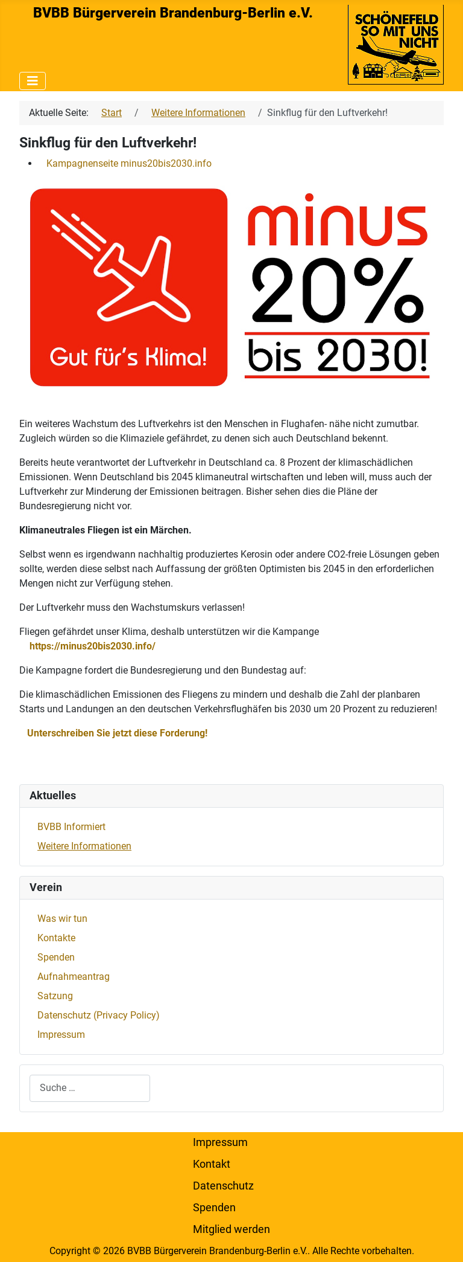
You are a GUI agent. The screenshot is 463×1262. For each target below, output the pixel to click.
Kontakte (56, 938)
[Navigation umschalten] (32, 81)
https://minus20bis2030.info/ (93, 646)
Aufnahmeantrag (73, 976)
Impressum (61, 1034)
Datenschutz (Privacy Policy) (98, 1015)
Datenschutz (223, 1186)
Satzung (55, 996)
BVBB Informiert (71, 826)
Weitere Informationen (84, 846)
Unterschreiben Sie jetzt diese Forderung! (117, 733)
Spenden (56, 957)
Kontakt (211, 1164)
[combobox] (90, 1088)
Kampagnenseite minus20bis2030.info (129, 163)
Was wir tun (62, 918)
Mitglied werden (231, 1229)
